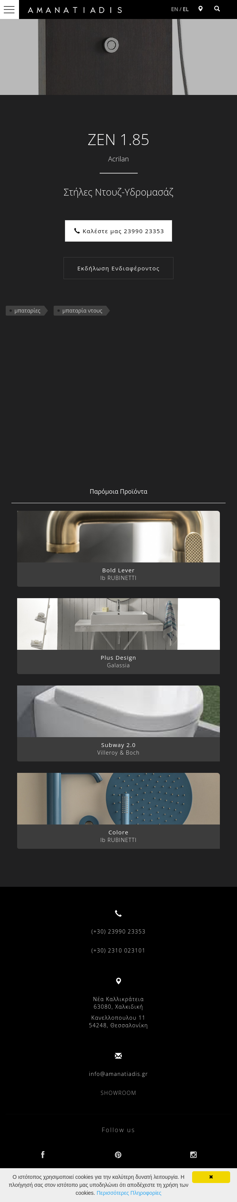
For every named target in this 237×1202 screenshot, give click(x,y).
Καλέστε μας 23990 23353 (119, 231)
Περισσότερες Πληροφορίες (129, 1193)
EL (186, 9)
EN (174, 9)
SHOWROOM (119, 1092)
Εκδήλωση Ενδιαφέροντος (118, 268)
